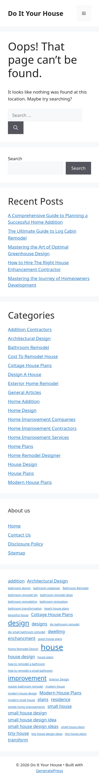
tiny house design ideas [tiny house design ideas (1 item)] (47, 734)
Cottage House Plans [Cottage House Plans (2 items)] (52, 614)
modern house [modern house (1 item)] (55, 686)
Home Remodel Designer (34, 455)
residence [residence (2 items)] (60, 699)
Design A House (24, 374)
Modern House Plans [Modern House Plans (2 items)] (60, 693)
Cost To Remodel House (33, 356)
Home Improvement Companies (42, 419)
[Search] (15, 127)
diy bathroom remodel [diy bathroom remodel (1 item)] (64, 624)
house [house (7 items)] (52, 647)
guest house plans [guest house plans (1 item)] (50, 639)
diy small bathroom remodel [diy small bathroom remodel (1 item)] (26, 632)
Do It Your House (35, 13)
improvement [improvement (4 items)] (27, 678)
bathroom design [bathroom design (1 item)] (19, 588)
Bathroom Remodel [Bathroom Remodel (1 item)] (76, 588)
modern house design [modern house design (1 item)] (22, 693)
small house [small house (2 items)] (60, 706)
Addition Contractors (30, 329)
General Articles (24, 392)
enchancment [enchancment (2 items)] (21, 638)
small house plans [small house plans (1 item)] (73, 727)
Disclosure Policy (25, 544)
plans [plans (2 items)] (42, 699)
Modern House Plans (30, 482)
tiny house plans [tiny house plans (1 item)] (76, 734)
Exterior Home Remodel (33, 383)
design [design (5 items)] (18, 622)
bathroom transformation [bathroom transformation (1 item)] (25, 608)
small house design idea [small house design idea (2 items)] (32, 720)
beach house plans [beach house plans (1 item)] (56, 608)
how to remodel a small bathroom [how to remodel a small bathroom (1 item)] (30, 670)
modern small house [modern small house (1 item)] (21, 700)
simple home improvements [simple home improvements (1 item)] (26, 707)
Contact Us (19, 535)
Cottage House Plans (30, 365)
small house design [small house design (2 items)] (27, 713)
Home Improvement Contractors (42, 428)
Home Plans (20, 446)
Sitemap (16, 553)
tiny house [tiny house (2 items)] (18, 733)
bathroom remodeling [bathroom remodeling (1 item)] (22, 601)
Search (15, 158)
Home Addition (24, 401)
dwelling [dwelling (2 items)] (56, 631)
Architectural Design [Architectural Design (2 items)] (47, 581)
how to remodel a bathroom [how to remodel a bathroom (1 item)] (26, 664)
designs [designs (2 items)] (39, 624)
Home (14, 526)
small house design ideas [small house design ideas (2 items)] (33, 726)
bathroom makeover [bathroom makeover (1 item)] (46, 588)
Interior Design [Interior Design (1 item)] (59, 679)
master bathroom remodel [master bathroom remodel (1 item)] (25, 686)
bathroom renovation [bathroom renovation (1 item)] (54, 601)
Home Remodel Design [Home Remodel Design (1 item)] (23, 649)
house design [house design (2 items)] (21, 656)
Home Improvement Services (38, 437)
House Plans (21, 473)
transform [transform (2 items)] (18, 740)
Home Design (22, 410)
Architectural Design (29, 338)
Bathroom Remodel (28, 347)
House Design (22, 464)
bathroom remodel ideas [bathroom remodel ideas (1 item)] (56, 595)
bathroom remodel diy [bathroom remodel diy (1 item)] (22, 595)
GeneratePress (49, 770)
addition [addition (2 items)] (16, 581)
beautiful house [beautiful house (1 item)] (18, 615)
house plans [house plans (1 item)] (45, 657)
